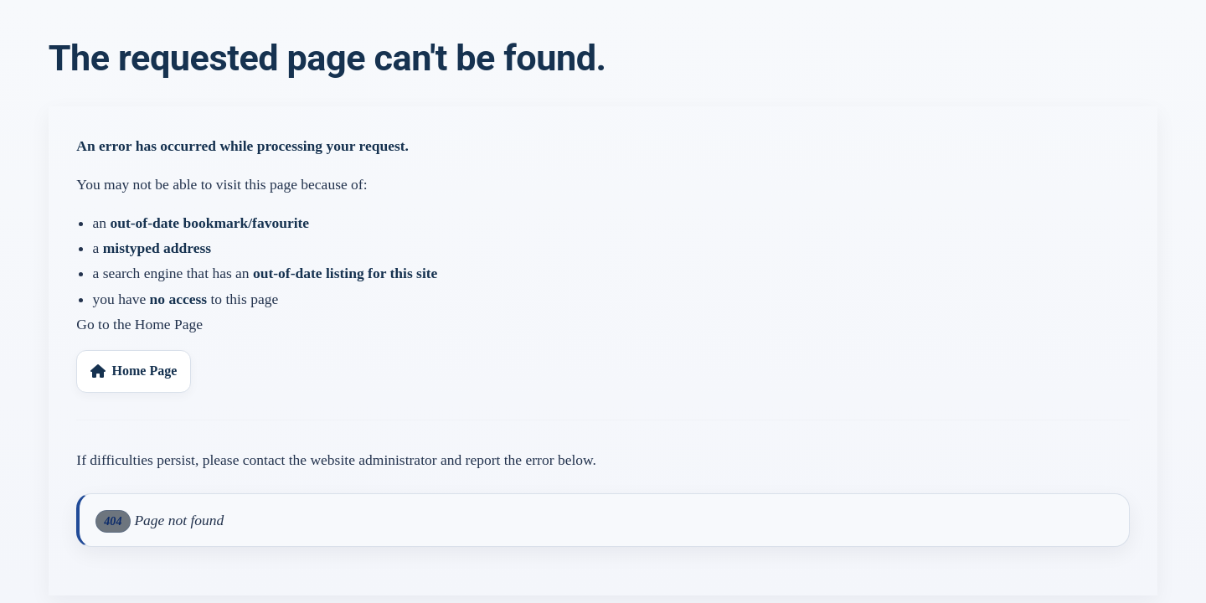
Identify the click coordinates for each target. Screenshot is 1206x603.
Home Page (133, 370)
